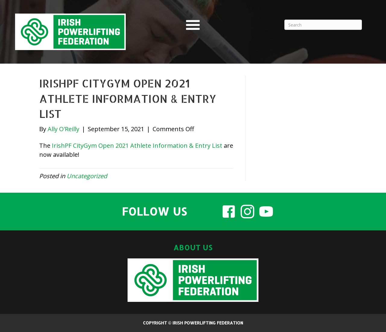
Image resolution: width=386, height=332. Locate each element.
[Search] (323, 25)
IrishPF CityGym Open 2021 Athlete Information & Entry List (137, 145)
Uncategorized (87, 176)
